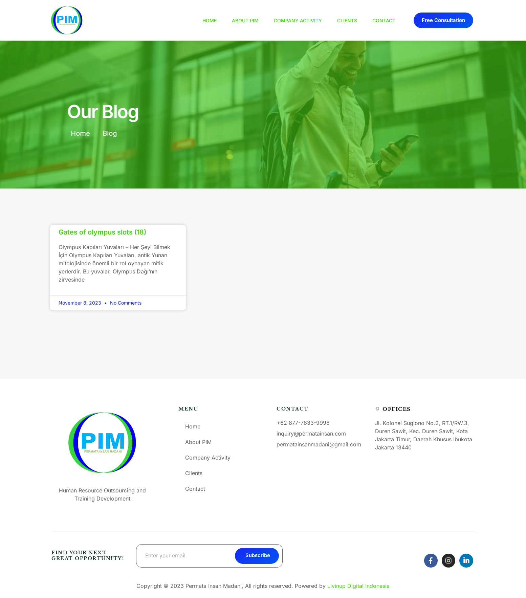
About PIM (245, 20)
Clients (347, 20)
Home (209, 20)
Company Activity (298, 20)
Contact (383, 20)
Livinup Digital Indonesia (358, 585)
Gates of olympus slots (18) (102, 232)
